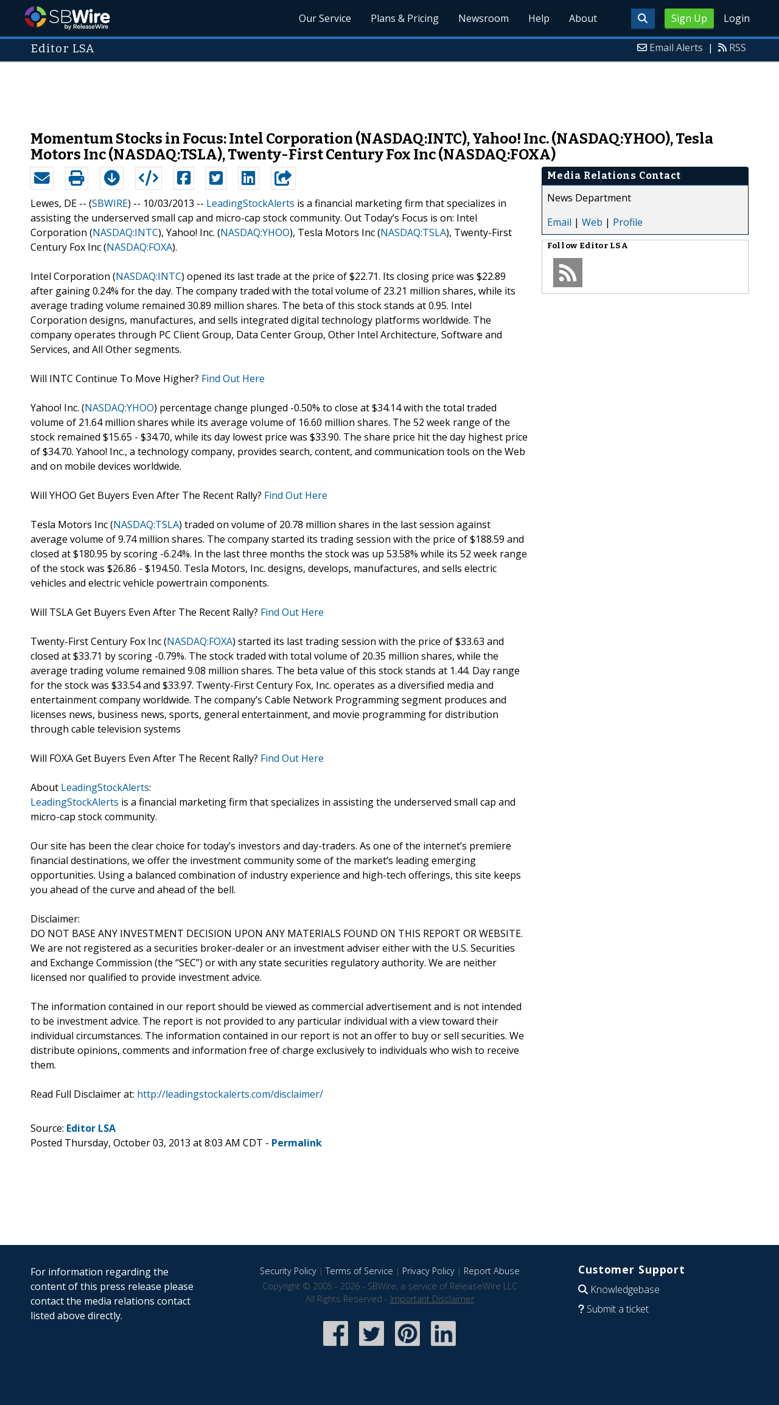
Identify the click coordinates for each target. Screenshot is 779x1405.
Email (559, 222)
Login (737, 18)
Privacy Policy (428, 1271)
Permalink (296, 1142)
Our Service (325, 18)
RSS (737, 47)
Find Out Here (233, 378)
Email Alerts (676, 47)
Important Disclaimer (432, 1299)
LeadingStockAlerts (250, 203)
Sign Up (689, 18)
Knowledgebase (625, 1289)
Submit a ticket (618, 1309)
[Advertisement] (389, 90)
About (583, 18)
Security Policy (288, 1271)
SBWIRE (110, 203)
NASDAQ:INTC (125, 232)
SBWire (67, 18)
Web (592, 222)
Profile (628, 222)
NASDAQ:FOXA (139, 247)
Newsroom (483, 18)
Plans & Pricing (405, 18)
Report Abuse (492, 1271)
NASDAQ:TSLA (413, 232)
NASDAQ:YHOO (255, 232)
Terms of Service (359, 1271)
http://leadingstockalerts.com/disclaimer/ (230, 1094)
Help (539, 18)
